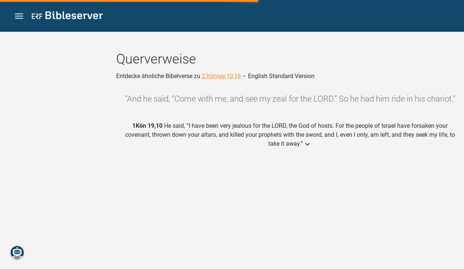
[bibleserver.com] (67, 17)
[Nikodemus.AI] (17, 252)
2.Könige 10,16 (221, 76)
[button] (19, 16)
